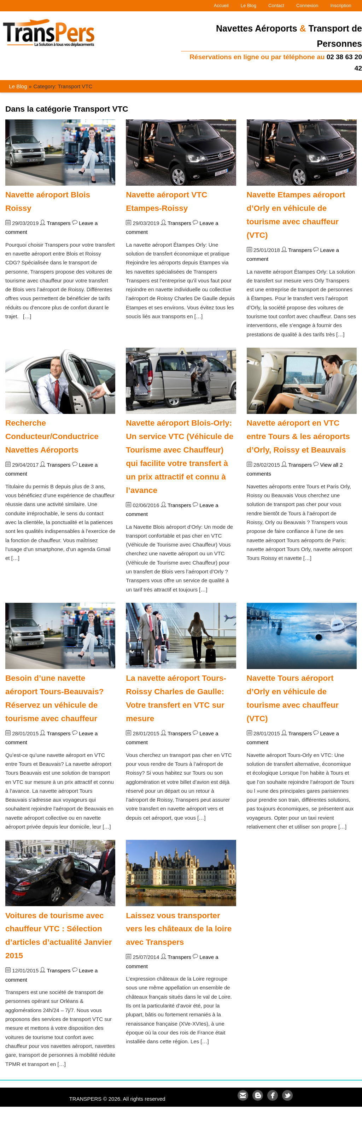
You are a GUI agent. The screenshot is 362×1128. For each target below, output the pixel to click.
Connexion (307, 5)
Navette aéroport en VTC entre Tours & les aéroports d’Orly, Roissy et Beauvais (298, 436)
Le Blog (248, 5)
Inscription (340, 5)
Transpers (59, 223)
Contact (276, 5)
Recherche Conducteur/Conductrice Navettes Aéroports (52, 436)
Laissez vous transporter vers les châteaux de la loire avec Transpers (179, 929)
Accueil (221, 5)
